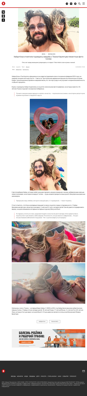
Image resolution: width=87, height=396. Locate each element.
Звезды (13, 376)
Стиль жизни (52, 376)
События (65, 376)
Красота (43, 376)
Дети (37, 376)
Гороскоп (73, 376)
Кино (59, 376)
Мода (26, 376)
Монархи (20, 376)
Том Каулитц (26, 69)
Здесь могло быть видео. (60, 4)
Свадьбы (32, 376)
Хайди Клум (19, 69)
